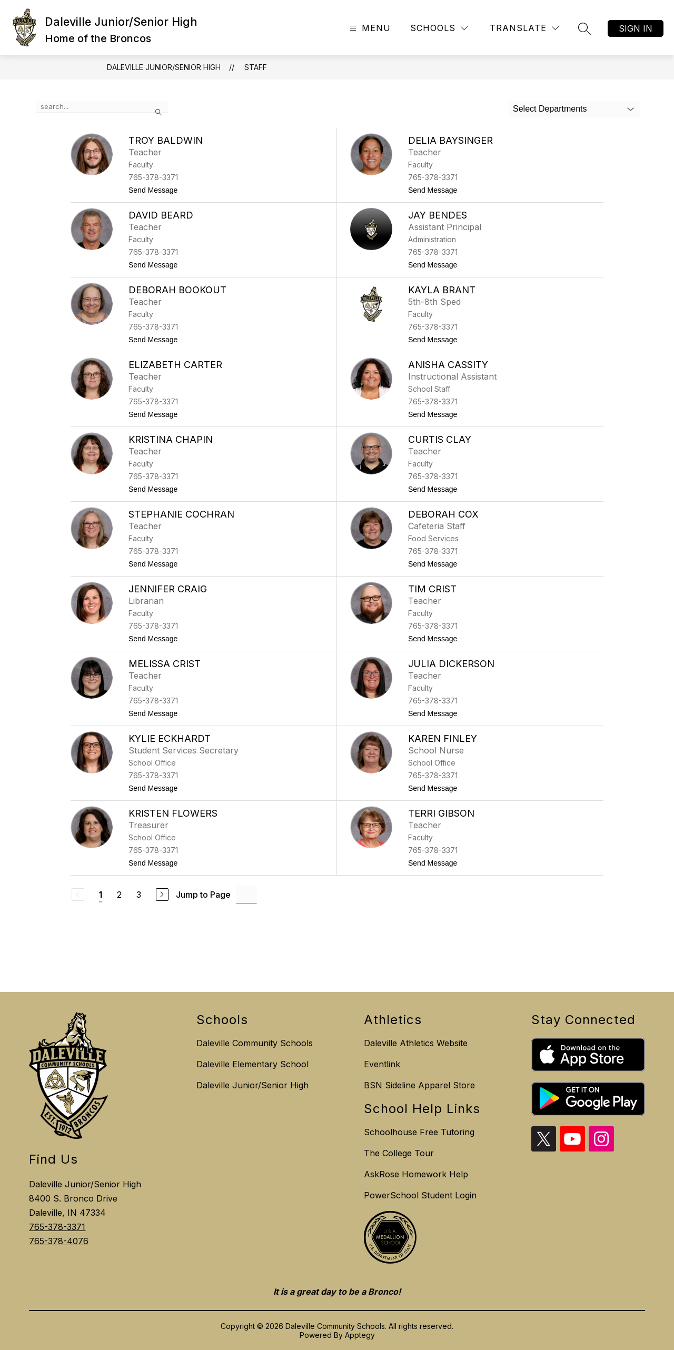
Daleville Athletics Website (416, 1043)
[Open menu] (369, 28)
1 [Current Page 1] (100, 894)
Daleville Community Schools (254, 1043)
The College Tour (399, 1153)
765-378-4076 (58, 1241)
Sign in (635, 28)
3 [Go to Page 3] (138, 894)
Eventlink (382, 1064)
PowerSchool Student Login (420, 1195)
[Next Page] (162, 894)
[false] (102, 107)
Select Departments (550, 108)
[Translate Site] (524, 28)
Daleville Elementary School (252, 1064)
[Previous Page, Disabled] (78, 894)
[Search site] (584, 28)
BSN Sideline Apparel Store (419, 1085)
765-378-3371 (57, 1227)
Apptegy (360, 1335)
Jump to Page (203, 894)
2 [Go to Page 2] (119, 894)
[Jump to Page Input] (246, 894)
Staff (255, 67)
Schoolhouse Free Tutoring (419, 1132)
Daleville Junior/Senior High (164, 67)
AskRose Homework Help (416, 1174)
